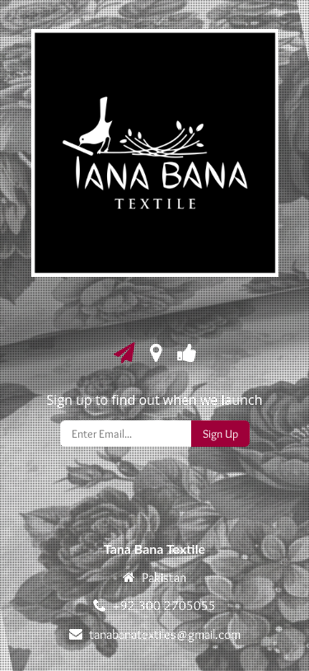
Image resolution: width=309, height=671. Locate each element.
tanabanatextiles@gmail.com (165, 634)
